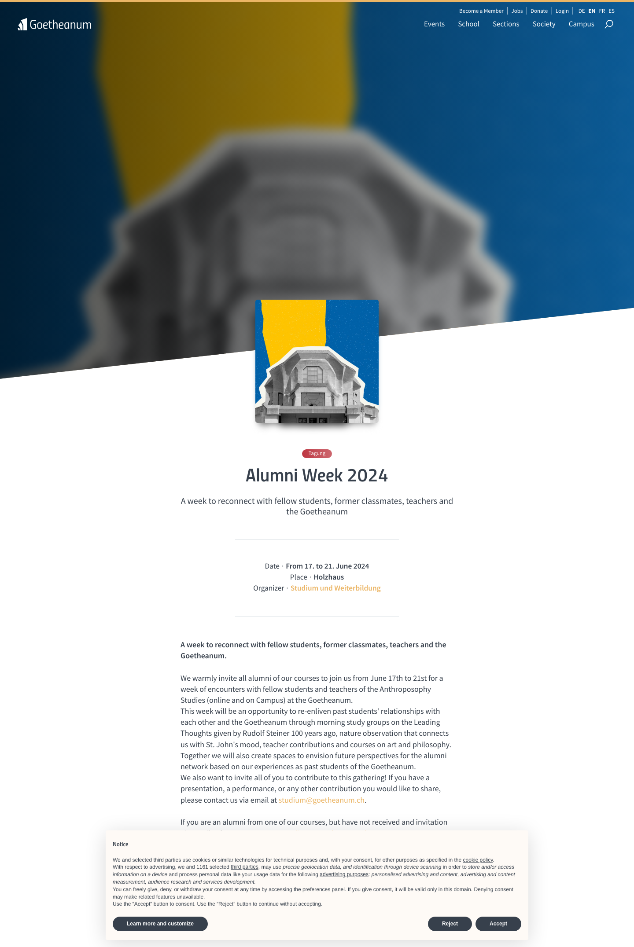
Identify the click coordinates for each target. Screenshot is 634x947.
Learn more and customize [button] (160, 924)
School (468, 24)
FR (602, 11)
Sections (506, 24)
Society (544, 24)
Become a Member (481, 11)
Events (434, 24)
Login (562, 11)
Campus (581, 24)
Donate (539, 11)
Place (298, 577)
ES (611, 11)
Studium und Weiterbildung (336, 588)
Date (272, 566)
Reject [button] (450, 924)
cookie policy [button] (478, 860)
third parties (244, 867)
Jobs (517, 11)
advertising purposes (344, 874)
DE (582, 11)
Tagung (317, 453)
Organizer (268, 588)
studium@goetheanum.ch (322, 800)
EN (592, 11)
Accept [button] (498, 924)
